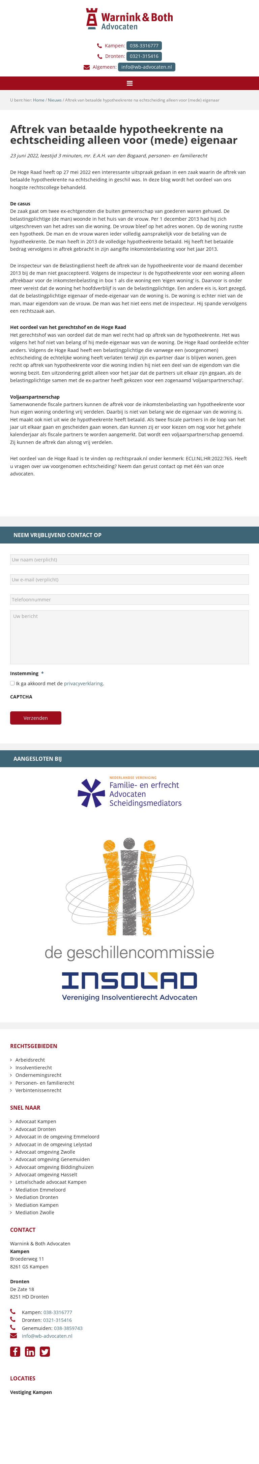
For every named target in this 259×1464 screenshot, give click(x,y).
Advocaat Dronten (36, 1129)
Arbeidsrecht (30, 1060)
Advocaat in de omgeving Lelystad (54, 1144)
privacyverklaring (83, 683)
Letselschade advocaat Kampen (51, 1182)
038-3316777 (144, 45)
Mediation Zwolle (35, 1212)
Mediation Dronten (37, 1197)
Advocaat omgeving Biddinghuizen (55, 1167)
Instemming (27, 673)
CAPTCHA (21, 697)
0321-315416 (144, 56)
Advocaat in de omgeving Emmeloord (57, 1136)
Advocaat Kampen (36, 1121)
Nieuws (55, 100)
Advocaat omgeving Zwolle (45, 1152)
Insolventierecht (34, 1067)
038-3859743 (68, 1328)
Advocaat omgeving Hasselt (46, 1174)
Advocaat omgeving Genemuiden (53, 1159)
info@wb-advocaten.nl (146, 67)
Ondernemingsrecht (38, 1075)
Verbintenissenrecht (38, 1090)
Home (39, 100)
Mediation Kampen (37, 1205)
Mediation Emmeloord (41, 1189)
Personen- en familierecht (45, 1083)
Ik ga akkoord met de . (60, 683)
